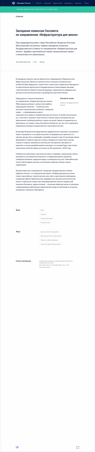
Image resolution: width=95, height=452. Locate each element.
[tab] (17, 447)
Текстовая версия (44, 267)
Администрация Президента (63, 261)
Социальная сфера (46, 218)
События (19, 16)
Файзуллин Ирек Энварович (49, 240)
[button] (3, 3)
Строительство (45, 223)
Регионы (43, 214)
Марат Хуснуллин (22, 82)
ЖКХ (42, 210)
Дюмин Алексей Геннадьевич (50, 232)
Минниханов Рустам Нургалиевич (51, 236)
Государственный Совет (46, 263)
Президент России (24, 3)
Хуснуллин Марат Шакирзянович (51, 244)
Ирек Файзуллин (31, 84)
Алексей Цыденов (45, 90)
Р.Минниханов (21, 104)
